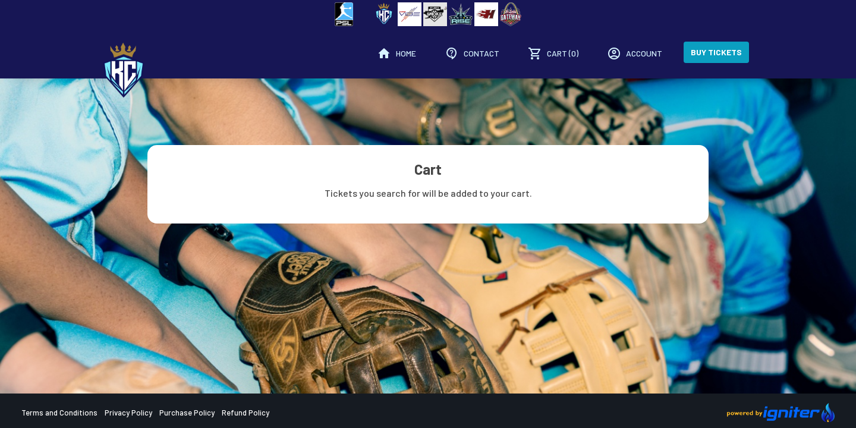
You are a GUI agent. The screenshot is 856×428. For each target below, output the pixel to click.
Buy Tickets (716, 52)
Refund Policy (245, 412)
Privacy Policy (128, 412)
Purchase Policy (187, 412)
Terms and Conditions (59, 412)
